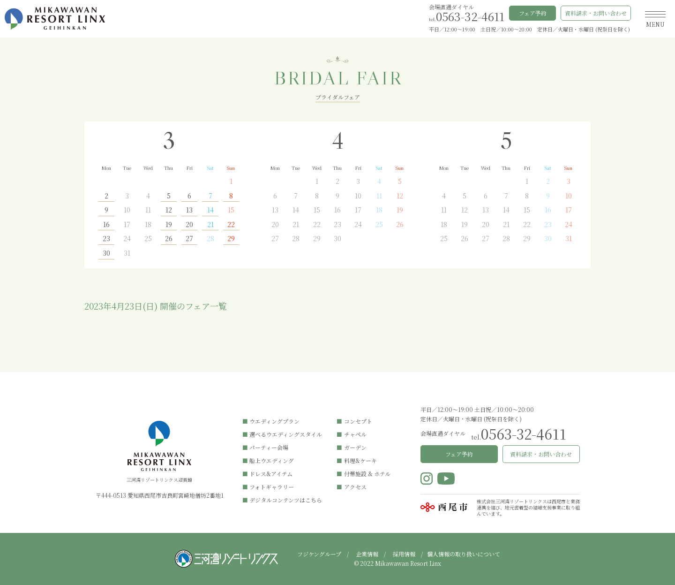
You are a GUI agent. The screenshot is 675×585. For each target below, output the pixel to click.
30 (106, 254)
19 (168, 225)
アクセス (355, 487)
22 (231, 225)
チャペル (355, 434)
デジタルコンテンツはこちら (285, 500)
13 (189, 210)
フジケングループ (319, 554)
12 (168, 210)
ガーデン (355, 447)
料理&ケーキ (360, 460)
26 (168, 239)
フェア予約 (533, 13)
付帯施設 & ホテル (367, 474)
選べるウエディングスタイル (285, 434)
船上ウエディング (271, 460)
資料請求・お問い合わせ (596, 13)
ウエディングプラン (274, 421)
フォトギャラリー (271, 487)
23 (106, 239)
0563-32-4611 (470, 16)
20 (189, 225)
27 (189, 239)
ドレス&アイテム (270, 474)
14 (210, 210)
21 (210, 225)
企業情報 (367, 554)
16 (106, 225)
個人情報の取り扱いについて (463, 554)
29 (231, 239)
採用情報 (404, 554)
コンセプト (358, 421)
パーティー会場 (268, 447)
